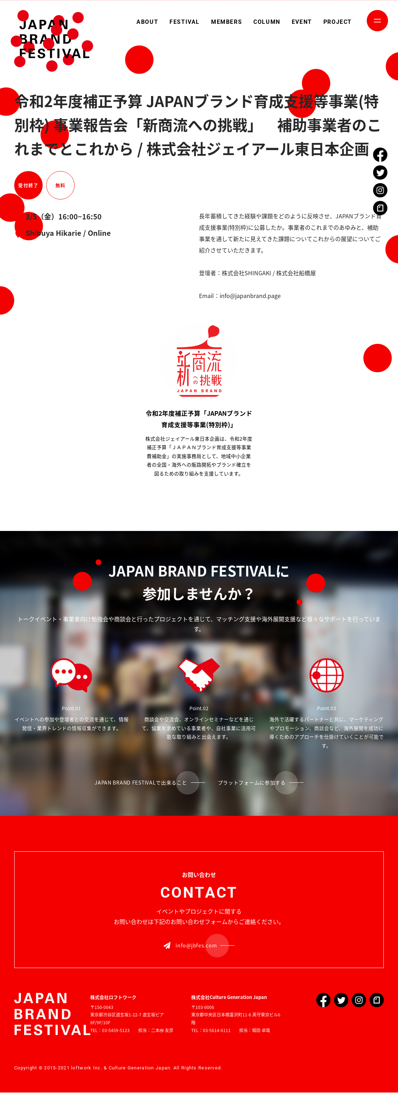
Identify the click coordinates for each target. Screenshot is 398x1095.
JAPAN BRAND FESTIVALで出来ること (136, 783)
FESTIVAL (185, 21)
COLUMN (266, 21)
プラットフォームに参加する (258, 783)
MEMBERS (226, 21)
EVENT (302, 21)
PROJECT (337, 21)
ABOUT (147, 21)
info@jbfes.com (190, 947)
